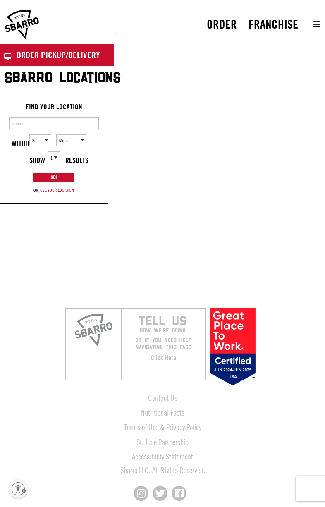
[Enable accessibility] (18, 489)
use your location (57, 190)
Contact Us (162, 397)
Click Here (163, 358)
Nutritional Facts (162, 412)
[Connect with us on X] (160, 493)
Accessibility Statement (162, 456)
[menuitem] (222, 24)
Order (222, 24)
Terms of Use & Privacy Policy (162, 427)
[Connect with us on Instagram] (141, 493)
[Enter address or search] (53, 123)
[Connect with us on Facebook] (179, 493)
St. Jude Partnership (162, 442)
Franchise (273, 24)
